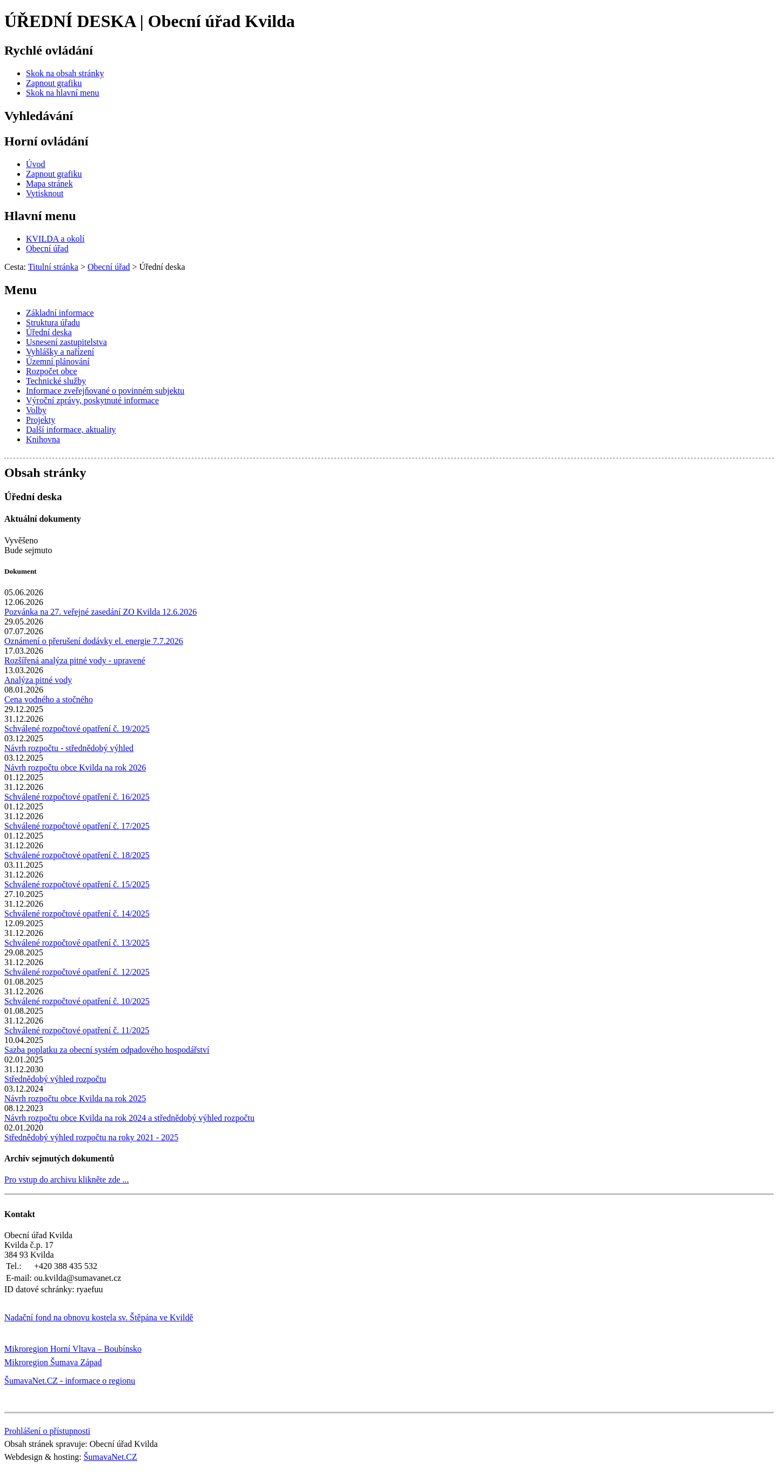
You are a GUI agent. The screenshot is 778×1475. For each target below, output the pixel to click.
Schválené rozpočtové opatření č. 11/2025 (76, 1030)
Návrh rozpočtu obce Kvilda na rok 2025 (75, 1098)
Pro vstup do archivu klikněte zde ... (66, 1179)
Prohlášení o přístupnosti (47, 1431)
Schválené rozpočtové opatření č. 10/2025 (77, 1001)
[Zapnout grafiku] (54, 83)
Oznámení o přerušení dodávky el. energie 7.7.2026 (93, 641)
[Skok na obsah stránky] (65, 73)
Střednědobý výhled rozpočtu (55, 1079)
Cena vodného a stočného (48, 699)
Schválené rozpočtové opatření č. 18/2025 (77, 855)
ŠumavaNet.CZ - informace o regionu (69, 1380)
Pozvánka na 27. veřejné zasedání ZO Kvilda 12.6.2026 (100, 611)
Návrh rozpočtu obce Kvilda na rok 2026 (75, 767)
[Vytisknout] (44, 193)
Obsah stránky (45, 473)
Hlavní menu (40, 216)
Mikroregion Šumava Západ (53, 1362)
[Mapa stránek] (49, 183)
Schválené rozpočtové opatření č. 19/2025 (77, 728)
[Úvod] (35, 164)
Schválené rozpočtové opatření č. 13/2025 (77, 942)
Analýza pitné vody (38, 680)
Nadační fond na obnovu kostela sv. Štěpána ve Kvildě (98, 1317)
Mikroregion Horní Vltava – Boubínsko (73, 1348)
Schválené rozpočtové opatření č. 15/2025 (77, 884)
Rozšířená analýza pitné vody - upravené (74, 660)
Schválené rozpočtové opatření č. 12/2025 (77, 971)
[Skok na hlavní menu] (62, 92)
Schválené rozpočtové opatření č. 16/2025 (77, 796)
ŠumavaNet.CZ (110, 1456)
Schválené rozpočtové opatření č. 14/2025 (77, 913)
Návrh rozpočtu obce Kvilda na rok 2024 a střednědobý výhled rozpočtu (129, 1117)
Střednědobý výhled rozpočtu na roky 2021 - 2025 (91, 1137)
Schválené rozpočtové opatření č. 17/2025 (77, 825)
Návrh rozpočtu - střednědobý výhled (68, 748)
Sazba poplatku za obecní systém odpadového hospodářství (106, 1049)
